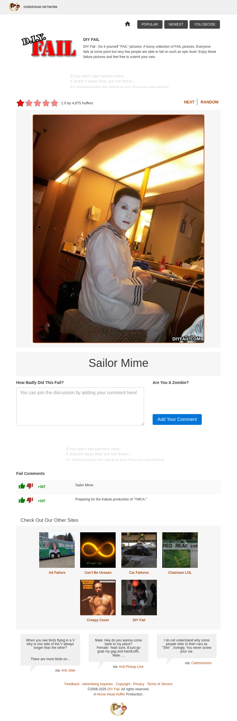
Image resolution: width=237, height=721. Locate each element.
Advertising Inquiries (97, 684)
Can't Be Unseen (97, 573)
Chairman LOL (180, 573)
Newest (176, 24)
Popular (150, 24)
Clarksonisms (201, 663)
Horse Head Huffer (111, 694)
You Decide (204, 24)
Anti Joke (68, 670)
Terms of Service (159, 684)
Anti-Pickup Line (131, 667)
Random (210, 102)
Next (189, 102)
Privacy (138, 684)
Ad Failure (57, 573)
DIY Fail (139, 620)
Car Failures (139, 573)
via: (58, 670)
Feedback (72, 684)
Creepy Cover (98, 620)
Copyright (123, 684)
